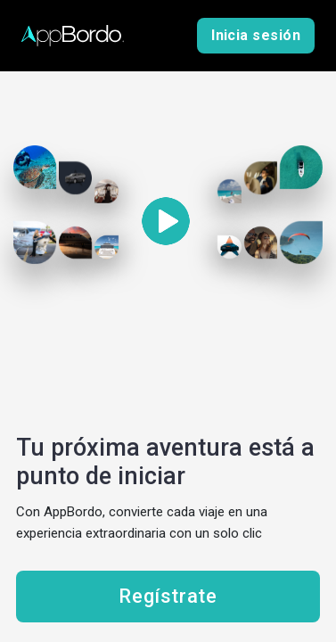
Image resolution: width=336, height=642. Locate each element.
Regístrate (168, 596)
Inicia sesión (256, 36)
